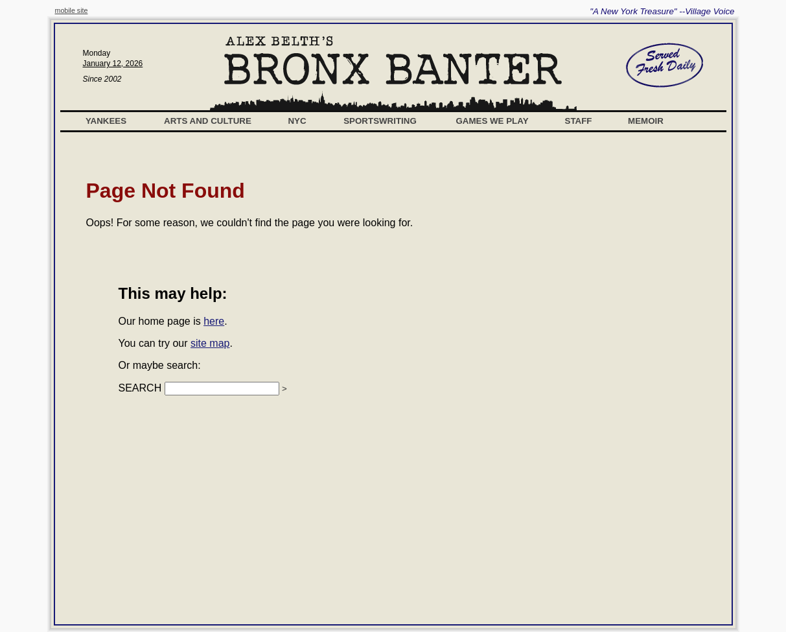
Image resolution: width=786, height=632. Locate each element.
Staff (578, 121)
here (213, 321)
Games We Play (492, 121)
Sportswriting (380, 121)
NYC (297, 121)
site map (210, 343)
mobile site (71, 10)
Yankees (106, 121)
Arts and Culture (207, 121)
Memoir (646, 121)
